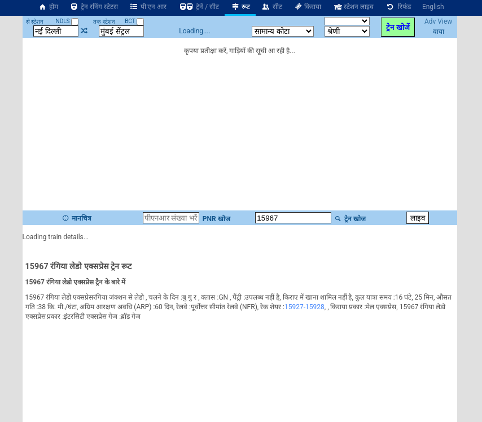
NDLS (67, 21)
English (433, 7)
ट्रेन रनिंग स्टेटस (93, 7)
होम (48, 7)
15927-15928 (304, 307)
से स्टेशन (34, 22)
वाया (438, 32)
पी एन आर (148, 7)
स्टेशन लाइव (353, 7)
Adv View (438, 21)
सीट (271, 7)
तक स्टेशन (104, 22)
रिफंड (398, 7)
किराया (307, 7)
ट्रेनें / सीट (198, 7)
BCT (134, 21)
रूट (240, 7)
